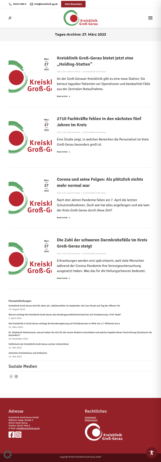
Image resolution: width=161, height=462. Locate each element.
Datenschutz (91, 420)
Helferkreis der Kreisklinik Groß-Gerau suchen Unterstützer (39, 344)
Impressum (90, 417)
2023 (59, 71)
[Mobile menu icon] (150, 18)
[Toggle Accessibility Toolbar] (152, 453)
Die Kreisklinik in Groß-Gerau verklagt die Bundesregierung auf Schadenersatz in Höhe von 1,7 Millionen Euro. (64, 323)
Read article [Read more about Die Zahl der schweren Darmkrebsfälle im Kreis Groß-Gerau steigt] (63, 278)
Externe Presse (73, 71)
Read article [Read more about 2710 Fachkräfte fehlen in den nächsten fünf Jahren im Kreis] (63, 152)
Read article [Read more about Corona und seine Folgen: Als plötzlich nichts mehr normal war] (63, 217)
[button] (7, 454)
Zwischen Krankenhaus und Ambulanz (28, 353)
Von (94, 71)
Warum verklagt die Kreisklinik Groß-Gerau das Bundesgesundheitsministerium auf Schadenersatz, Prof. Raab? (65, 314)
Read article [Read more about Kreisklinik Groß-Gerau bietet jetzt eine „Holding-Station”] (63, 96)
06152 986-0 (17, 4)
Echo (64, 71)
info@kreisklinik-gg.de (44, 4)
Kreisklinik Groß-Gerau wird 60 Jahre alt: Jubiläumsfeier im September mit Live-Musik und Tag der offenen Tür (64, 305)
